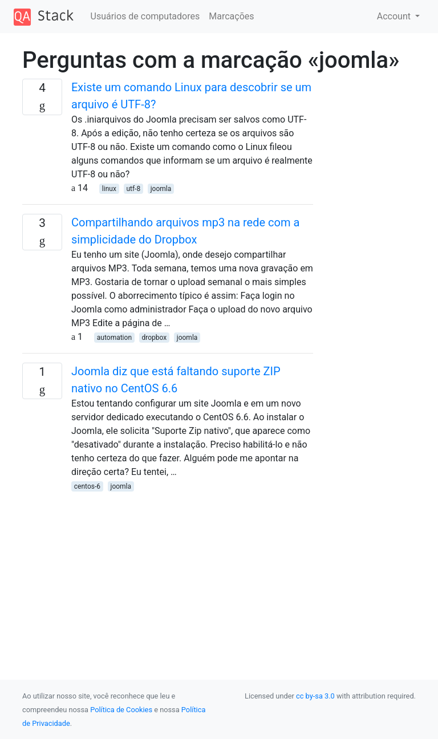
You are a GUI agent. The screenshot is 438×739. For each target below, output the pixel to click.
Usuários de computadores (145, 16)
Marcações (231, 16)
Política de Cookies (121, 709)
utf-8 (133, 189)
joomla (161, 189)
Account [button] (395, 16)
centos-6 (87, 486)
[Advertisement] (167, 572)
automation (114, 338)
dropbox (154, 338)
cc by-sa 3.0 (315, 696)
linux (109, 189)
